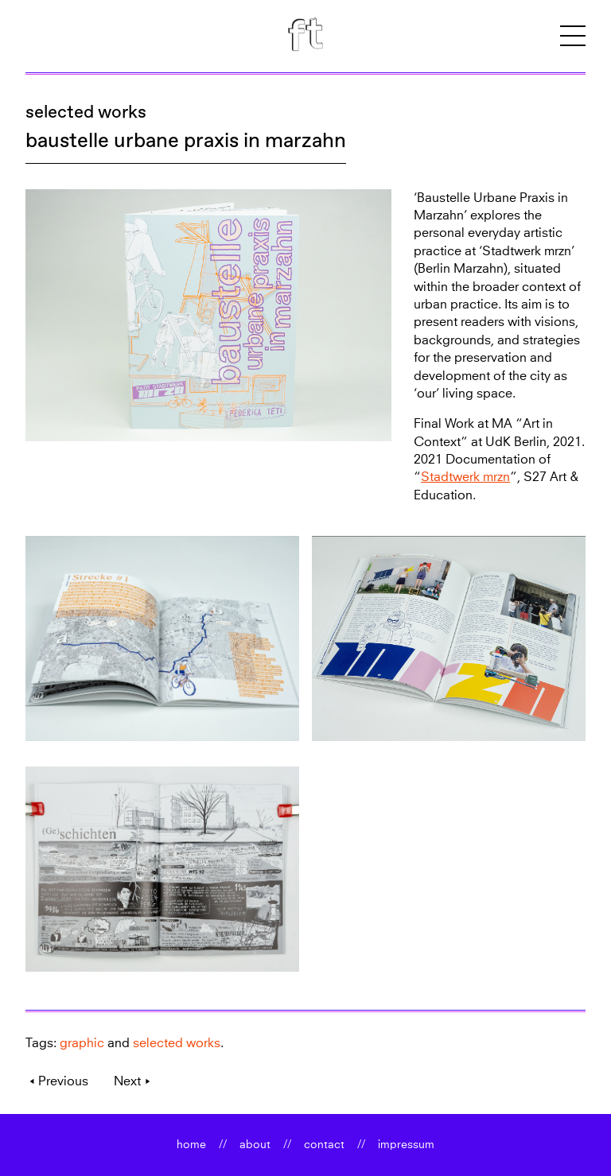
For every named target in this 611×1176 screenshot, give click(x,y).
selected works (85, 112)
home (191, 1145)
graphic (82, 1043)
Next (127, 1081)
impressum (406, 1145)
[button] (573, 36)
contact (324, 1145)
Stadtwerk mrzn (465, 477)
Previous (63, 1081)
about (254, 1145)
